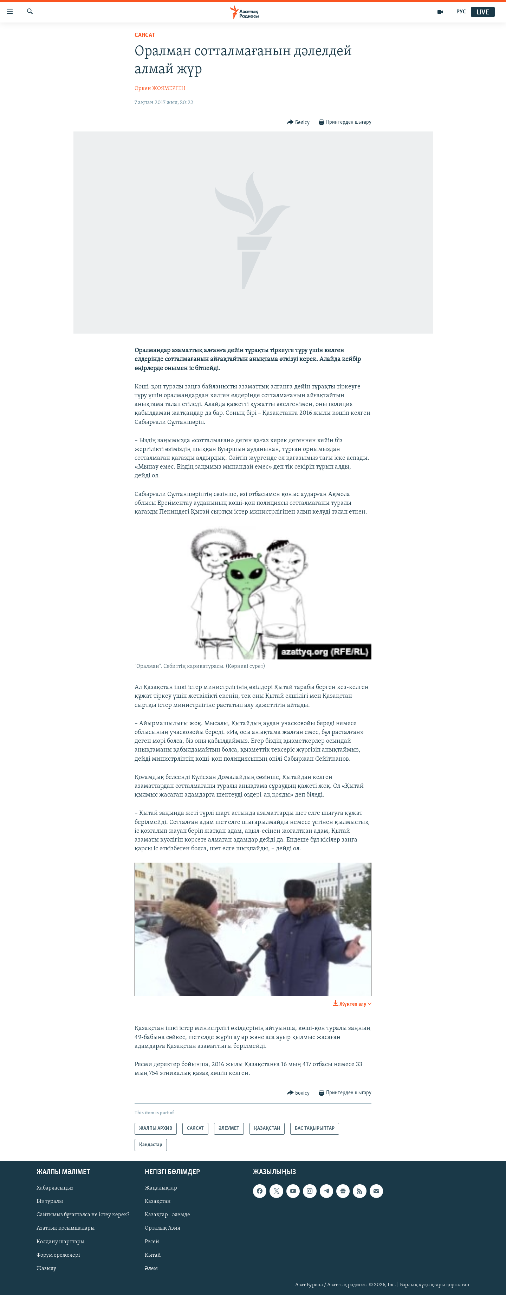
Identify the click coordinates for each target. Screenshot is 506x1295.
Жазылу (46, 1268)
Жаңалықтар (161, 1188)
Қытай (153, 1255)
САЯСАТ (145, 35)
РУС (461, 12)
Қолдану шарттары (60, 1241)
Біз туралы (50, 1201)
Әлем (151, 1268)
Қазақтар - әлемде (167, 1215)
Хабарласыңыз (55, 1188)
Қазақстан (158, 1201)
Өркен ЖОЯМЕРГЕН (160, 88)
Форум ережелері (58, 1255)
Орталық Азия (162, 1228)
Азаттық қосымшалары (66, 1228)
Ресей (152, 1241)
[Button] (298, 122)
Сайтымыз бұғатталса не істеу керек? (83, 1215)
